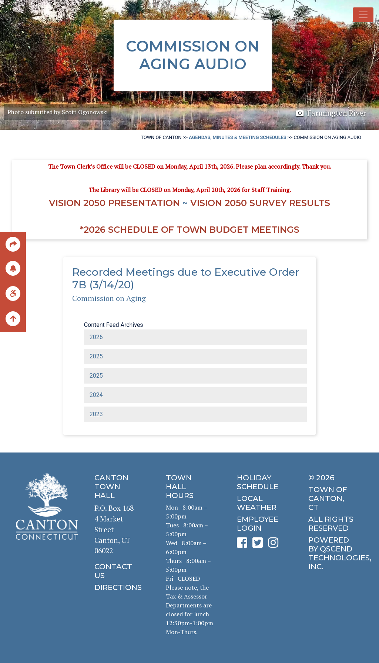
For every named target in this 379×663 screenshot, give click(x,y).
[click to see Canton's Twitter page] (259, 544)
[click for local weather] (260, 503)
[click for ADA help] (13, 292)
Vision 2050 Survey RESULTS (260, 203)
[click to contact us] (118, 571)
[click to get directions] (118, 587)
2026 (96, 337)
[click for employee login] (260, 524)
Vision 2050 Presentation (114, 203)
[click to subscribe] (13, 267)
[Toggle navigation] (363, 14)
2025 (96, 356)
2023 (96, 414)
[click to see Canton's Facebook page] (244, 544)
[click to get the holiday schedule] (260, 482)
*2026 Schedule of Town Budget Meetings (189, 229)
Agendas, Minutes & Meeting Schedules (237, 137)
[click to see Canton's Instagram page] (275, 544)
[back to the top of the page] (13, 319)
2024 (96, 394)
